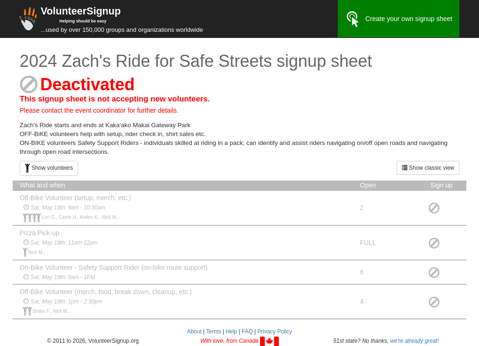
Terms (213, 331)
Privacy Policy (274, 331)
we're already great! (414, 341)
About (194, 331)
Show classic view (428, 168)
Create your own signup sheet (398, 19)
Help (231, 331)
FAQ (247, 331)
